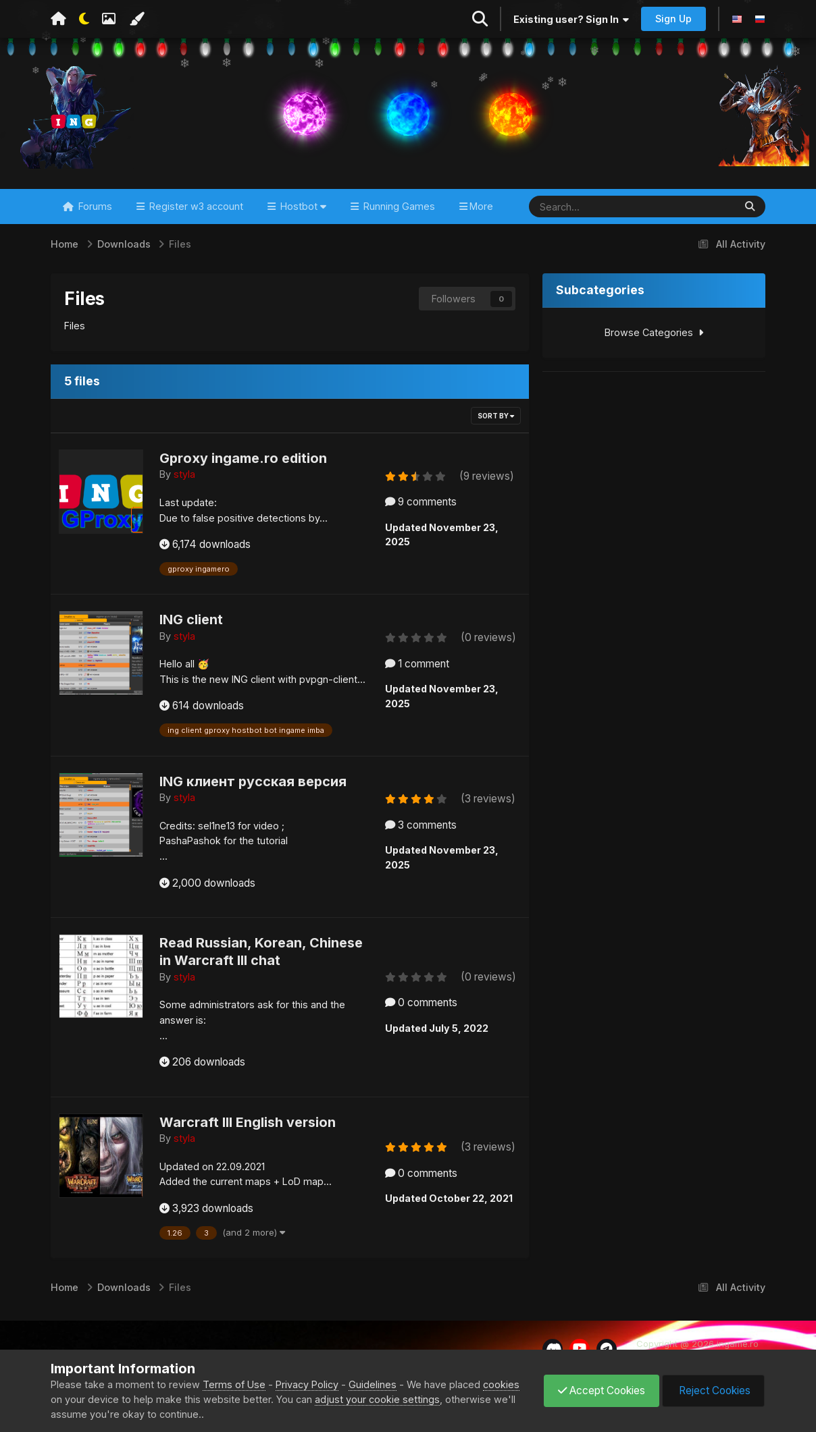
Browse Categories (654, 332)
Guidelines (373, 1384)
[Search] (587, 206)
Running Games (398, 206)
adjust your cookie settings (377, 1399)
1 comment (417, 663)
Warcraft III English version (247, 1122)
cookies (501, 1384)
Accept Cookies (601, 1390)
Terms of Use (234, 1384)
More (481, 206)
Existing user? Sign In (571, 19)
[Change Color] (136, 19)
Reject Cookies (713, 1390)
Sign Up (673, 18)
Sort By (496, 416)
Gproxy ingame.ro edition (243, 458)
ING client (191, 619)
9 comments (421, 501)
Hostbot (302, 206)
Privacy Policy (307, 1384)
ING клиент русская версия (253, 781)
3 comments (421, 825)
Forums (94, 206)
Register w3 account (195, 206)
